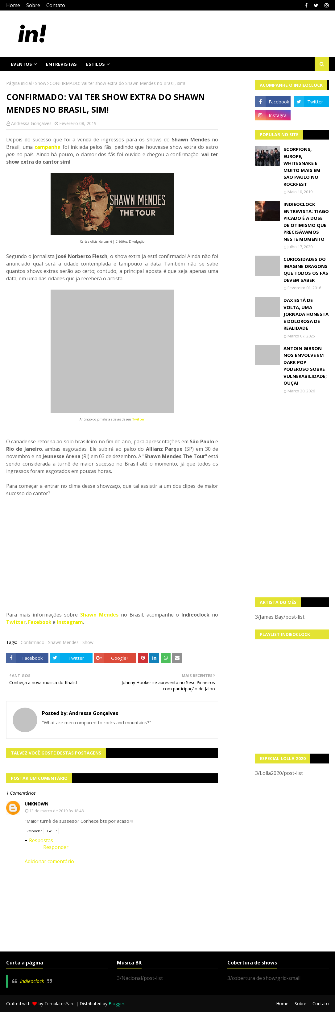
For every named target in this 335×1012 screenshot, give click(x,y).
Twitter (138, 419)
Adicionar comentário (49, 861)
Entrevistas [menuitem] (61, 64)
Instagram (70, 622)
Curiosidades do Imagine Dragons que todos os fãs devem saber (305, 269)
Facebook (40, 622)
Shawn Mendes (99, 614)
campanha (47, 147)
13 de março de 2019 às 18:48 (56, 810)
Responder (34, 831)
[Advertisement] (292, 495)
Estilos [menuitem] (95, 64)
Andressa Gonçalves (31, 123)
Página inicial (19, 83)
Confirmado (32, 642)
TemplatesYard (59, 1003)
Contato (55, 5)
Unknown (36, 804)
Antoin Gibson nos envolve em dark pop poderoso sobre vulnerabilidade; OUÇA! (305, 365)
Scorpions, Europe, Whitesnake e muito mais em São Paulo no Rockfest (302, 166)
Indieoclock (32, 981)
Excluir (52, 831)
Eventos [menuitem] (21, 64)
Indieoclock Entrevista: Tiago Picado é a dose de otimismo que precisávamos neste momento (306, 221)
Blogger (116, 1003)
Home (13, 5)
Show (40, 83)
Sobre (33, 5)
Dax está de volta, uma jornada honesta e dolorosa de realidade (306, 314)
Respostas (41, 840)
